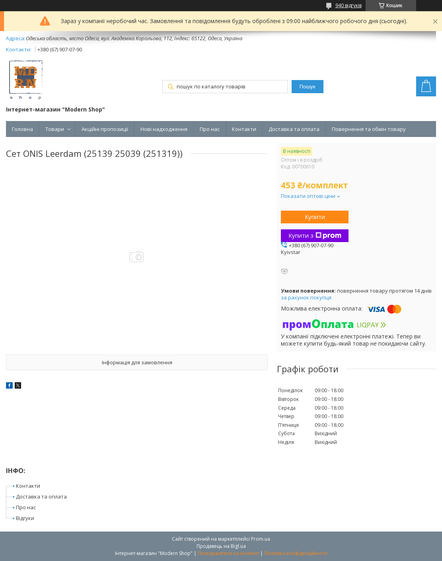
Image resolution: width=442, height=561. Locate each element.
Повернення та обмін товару (369, 129)
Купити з (314, 235)
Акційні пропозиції (105, 129)
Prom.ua (260, 539)
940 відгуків (348, 5)
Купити (315, 217)
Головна (22, 129)
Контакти (244, 129)
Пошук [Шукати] (307, 87)
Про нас (210, 129)
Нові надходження (163, 129)
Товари (54, 129)
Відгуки (25, 518)
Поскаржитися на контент (228, 553)
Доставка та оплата (294, 129)
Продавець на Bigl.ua (221, 546)
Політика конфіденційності (295, 553)
